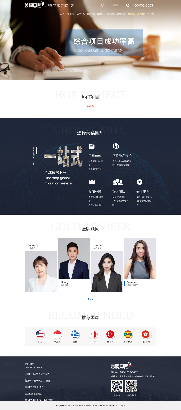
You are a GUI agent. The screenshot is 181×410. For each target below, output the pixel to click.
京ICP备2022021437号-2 (115, 405)
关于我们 (151, 14)
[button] (88, 299)
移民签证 (101, 14)
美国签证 (131, 14)
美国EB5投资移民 (33, 393)
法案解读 (121, 14)
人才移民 (81, 14)
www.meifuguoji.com (34, 156)
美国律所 (111, 14)
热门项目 (71, 14)
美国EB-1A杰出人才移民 (37, 374)
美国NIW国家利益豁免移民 (38, 380)
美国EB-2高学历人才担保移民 (39, 400)
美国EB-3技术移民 (34, 387)
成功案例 (141, 14)
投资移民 (91, 14)
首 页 (62, 14)
